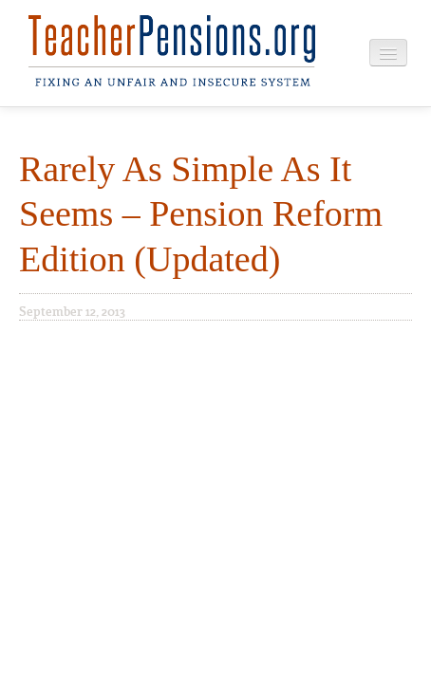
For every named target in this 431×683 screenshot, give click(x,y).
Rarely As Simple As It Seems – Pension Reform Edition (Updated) (201, 214)
